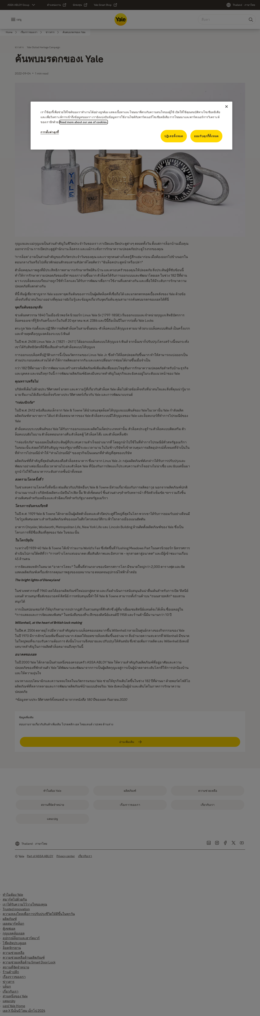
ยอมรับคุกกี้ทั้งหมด (206, 136)
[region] (131, 126)
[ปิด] (226, 106)
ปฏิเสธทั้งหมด (173, 136)
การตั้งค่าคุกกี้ (50, 132)
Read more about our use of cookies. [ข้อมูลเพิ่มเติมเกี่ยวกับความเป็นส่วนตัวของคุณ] (83, 122)
